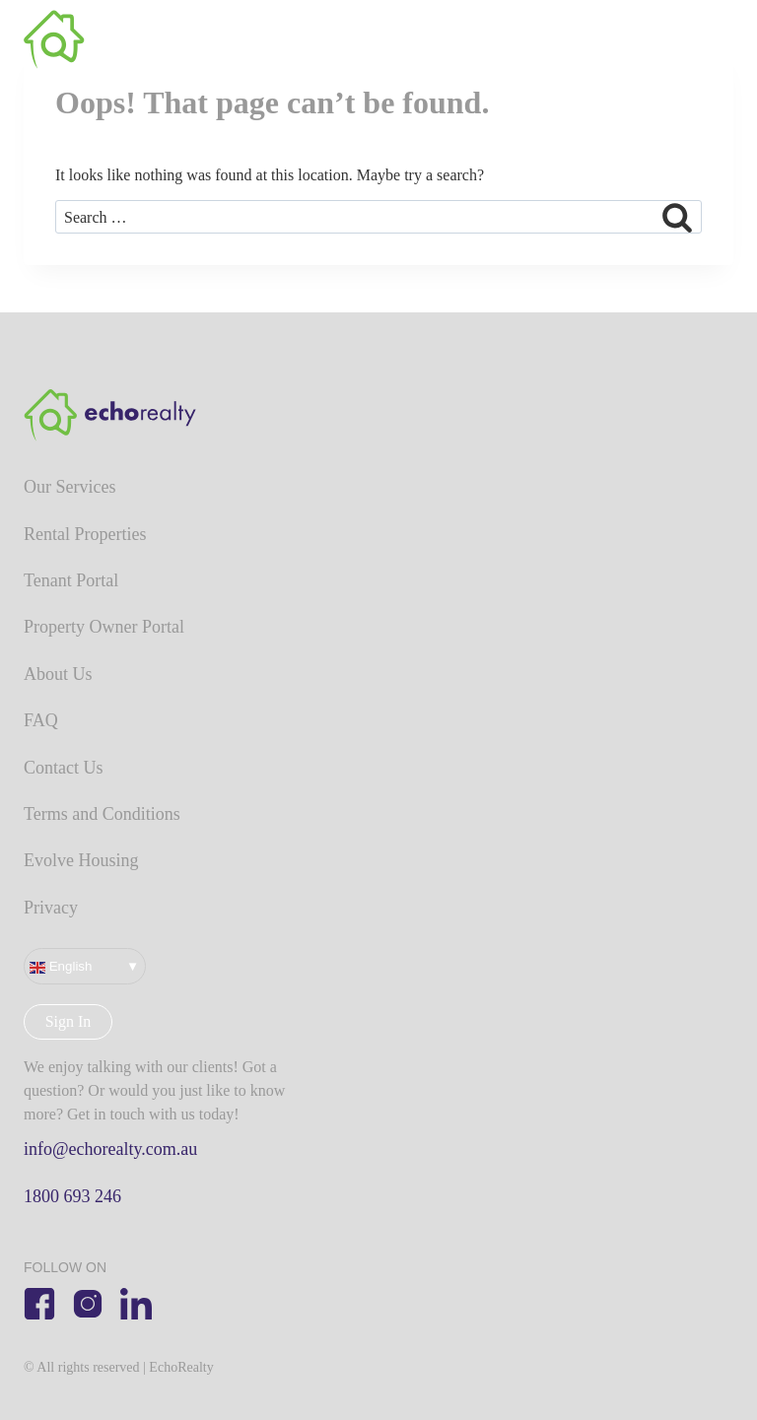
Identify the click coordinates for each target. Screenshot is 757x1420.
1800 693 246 (72, 1196)
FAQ (41, 720)
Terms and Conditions (102, 814)
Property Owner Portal (104, 627)
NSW (650, 39)
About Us (58, 674)
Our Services (69, 487)
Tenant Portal (71, 580)
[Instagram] (87, 1303)
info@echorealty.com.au (110, 1149)
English (61, 966)
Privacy (51, 907)
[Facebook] (39, 1303)
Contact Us (63, 768)
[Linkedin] (136, 1303)
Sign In (68, 1021)
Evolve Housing (81, 860)
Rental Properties (85, 534)
